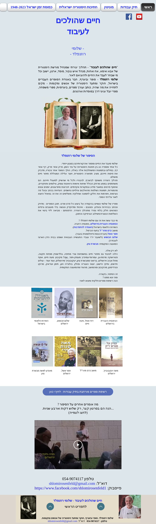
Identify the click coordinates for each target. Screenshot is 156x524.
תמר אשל (113, 234)
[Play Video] (78, 444)
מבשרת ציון (92, 244)
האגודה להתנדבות (83, 227)
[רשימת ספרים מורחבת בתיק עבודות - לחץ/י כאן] (78, 392)
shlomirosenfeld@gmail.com (72, 483)
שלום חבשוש (111, 237)
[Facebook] (129, 17)
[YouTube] (139, 17)
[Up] (50, 506)
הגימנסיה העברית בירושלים (104, 224)
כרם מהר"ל (106, 230)
